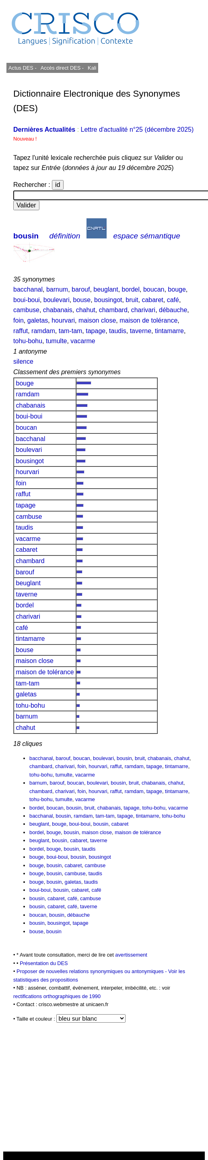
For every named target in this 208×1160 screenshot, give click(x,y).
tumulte (56, 341)
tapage (95, 330)
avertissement (131, 955)
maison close (97, 320)
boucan (154, 289)
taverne (140, 330)
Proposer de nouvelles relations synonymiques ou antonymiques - (92, 971)
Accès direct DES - (62, 68)
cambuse (26, 310)
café (173, 299)
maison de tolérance (148, 320)
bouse (82, 299)
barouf (81, 289)
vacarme (82, 341)
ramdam (43, 330)
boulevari (56, 299)
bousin (26, 236)
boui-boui (26, 299)
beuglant (105, 289)
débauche (173, 310)
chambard (113, 310)
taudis (117, 330)
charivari (143, 310)
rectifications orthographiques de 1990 (57, 996)
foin (18, 320)
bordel (131, 289)
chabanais (57, 310)
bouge (177, 289)
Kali (92, 68)
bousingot (108, 299)
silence (23, 361)
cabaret (152, 299)
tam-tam (70, 330)
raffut (20, 330)
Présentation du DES (44, 963)
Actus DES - (22, 68)
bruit (132, 299)
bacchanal (28, 289)
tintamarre (169, 330)
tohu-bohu (27, 341)
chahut (85, 310)
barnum (57, 289)
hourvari (63, 320)
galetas (37, 320)
